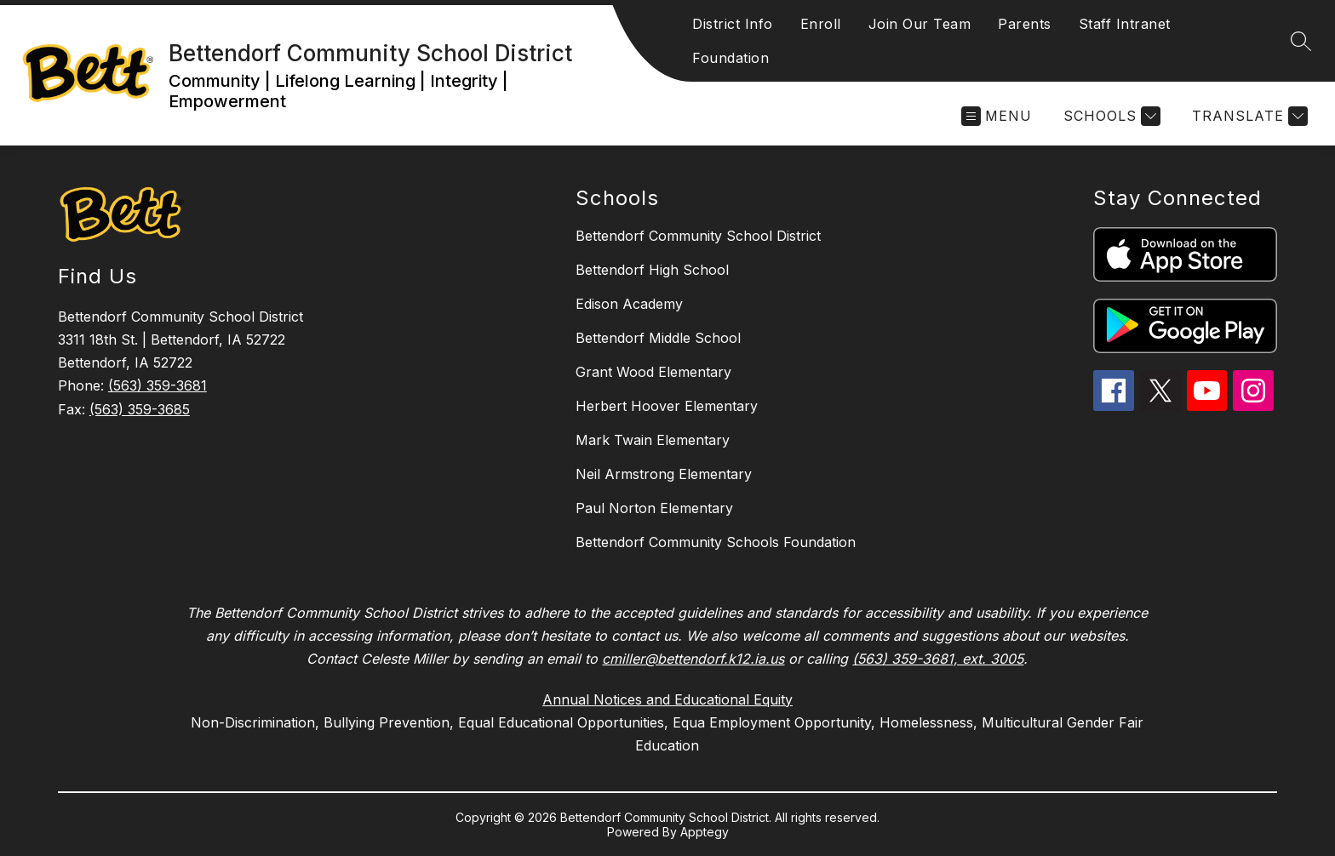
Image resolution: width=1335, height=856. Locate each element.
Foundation (730, 57)
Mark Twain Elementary (653, 439)
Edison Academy (629, 303)
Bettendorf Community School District (698, 235)
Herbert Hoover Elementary (667, 405)
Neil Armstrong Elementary (664, 473)
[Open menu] (996, 116)
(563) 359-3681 (157, 385)
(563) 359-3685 (139, 409)
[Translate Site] (1248, 116)
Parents (1024, 23)
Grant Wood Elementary (653, 371)
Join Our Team (919, 23)
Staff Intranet (1125, 23)
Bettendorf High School (652, 269)
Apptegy (704, 832)
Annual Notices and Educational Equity (667, 699)
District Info (732, 23)
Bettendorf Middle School (658, 337)
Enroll (820, 23)
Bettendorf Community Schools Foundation (716, 542)
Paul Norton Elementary (654, 507)
